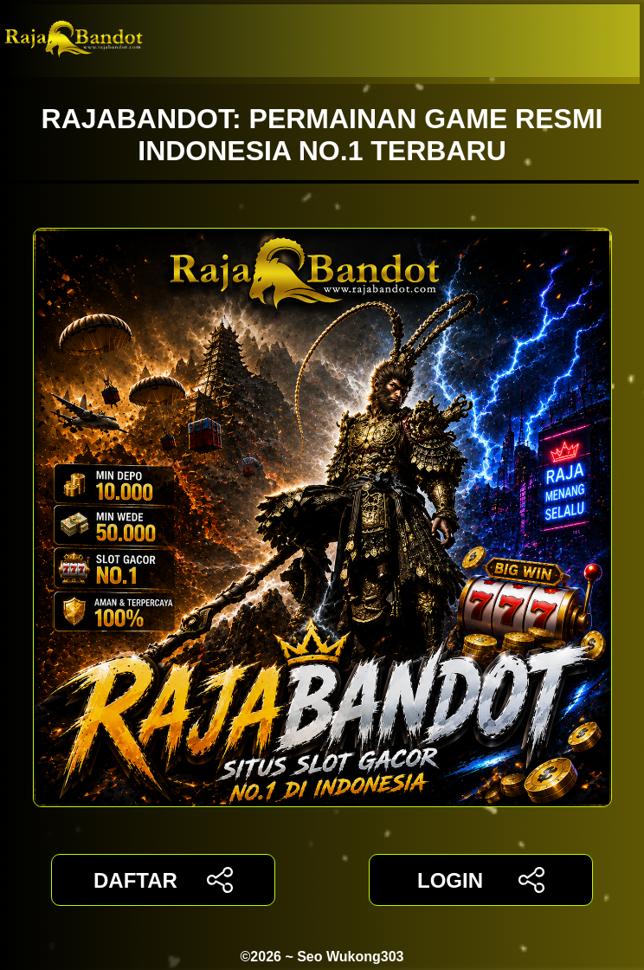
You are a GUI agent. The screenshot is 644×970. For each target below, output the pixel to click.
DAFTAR (163, 880)
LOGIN (480, 880)
